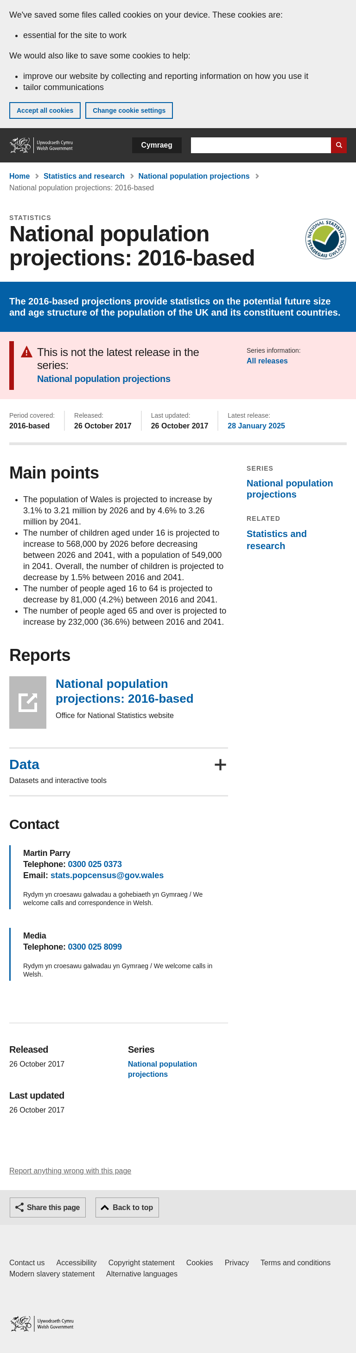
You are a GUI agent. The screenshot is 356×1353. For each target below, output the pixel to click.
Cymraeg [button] (156, 145)
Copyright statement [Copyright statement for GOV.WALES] (141, 1263)
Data (24, 764)
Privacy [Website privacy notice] (237, 1263)
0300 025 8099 (94, 947)
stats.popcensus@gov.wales (107, 875)
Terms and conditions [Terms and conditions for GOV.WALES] (296, 1263)
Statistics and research (84, 176)
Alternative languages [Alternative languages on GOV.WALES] (142, 1274)
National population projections (194, 176)
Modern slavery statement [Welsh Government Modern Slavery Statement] (52, 1274)
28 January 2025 (256, 426)
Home (19, 176)
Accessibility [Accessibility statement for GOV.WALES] (76, 1263)
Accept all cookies (45, 110)
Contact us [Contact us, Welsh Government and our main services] (26, 1263)
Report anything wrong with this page (70, 1171)
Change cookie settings (129, 110)
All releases (267, 361)
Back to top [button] (133, 1207)
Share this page (53, 1207)
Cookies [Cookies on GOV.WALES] (199, 1263)
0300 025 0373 (94, 864)
